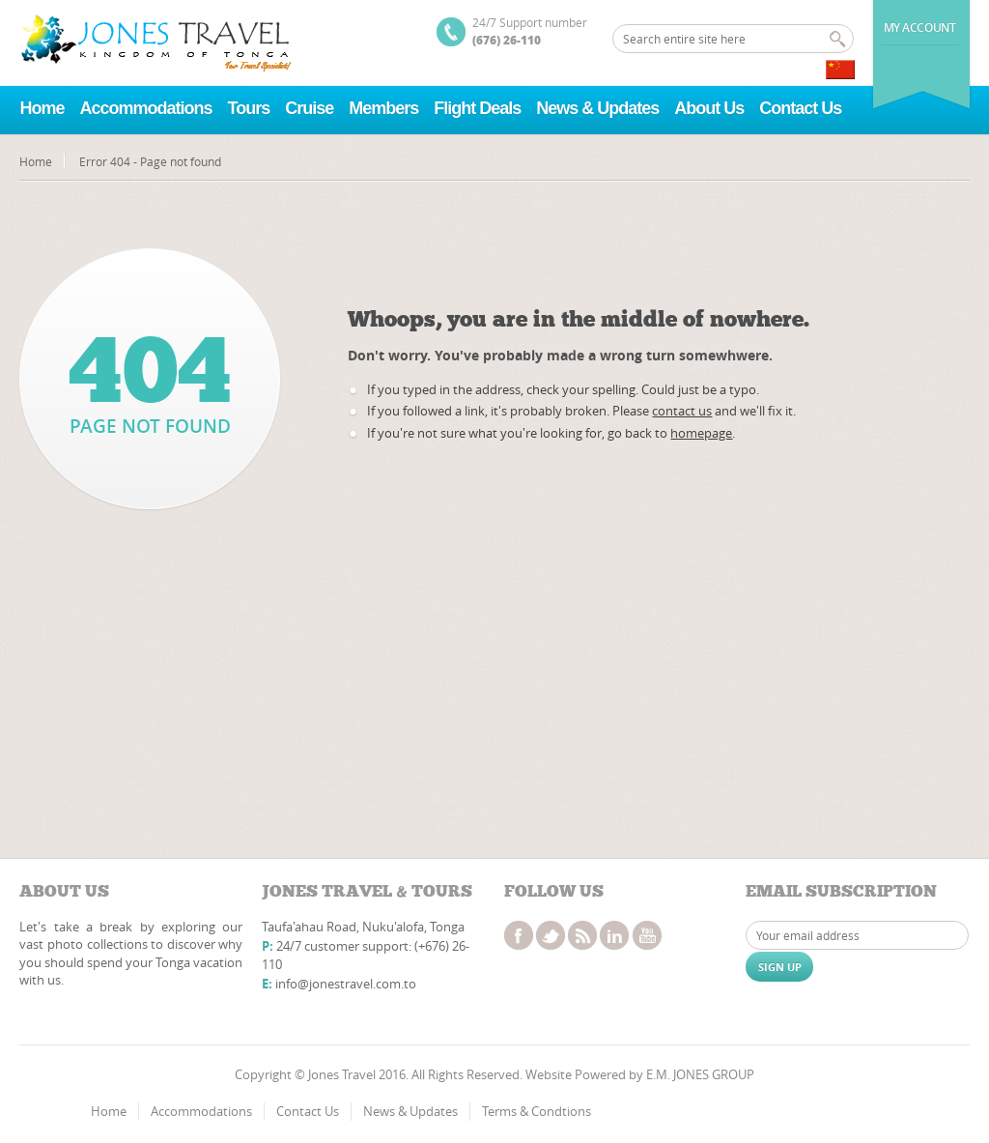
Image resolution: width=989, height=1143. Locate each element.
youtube (647, 935)
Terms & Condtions (536, 1111)
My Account (920, 27)
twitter (550, 935)
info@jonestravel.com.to (345, 983)
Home (41, 108)
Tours (249, 108)
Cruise (309, 108)
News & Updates (597, 108)
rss (582, 935)
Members (383, 108)
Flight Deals (477, 108)
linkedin (614, 935)
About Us (709, 108)
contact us (682, 410)
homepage (701, 433)
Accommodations (145, 108)
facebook (518, 935)
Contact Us (800, 108)
